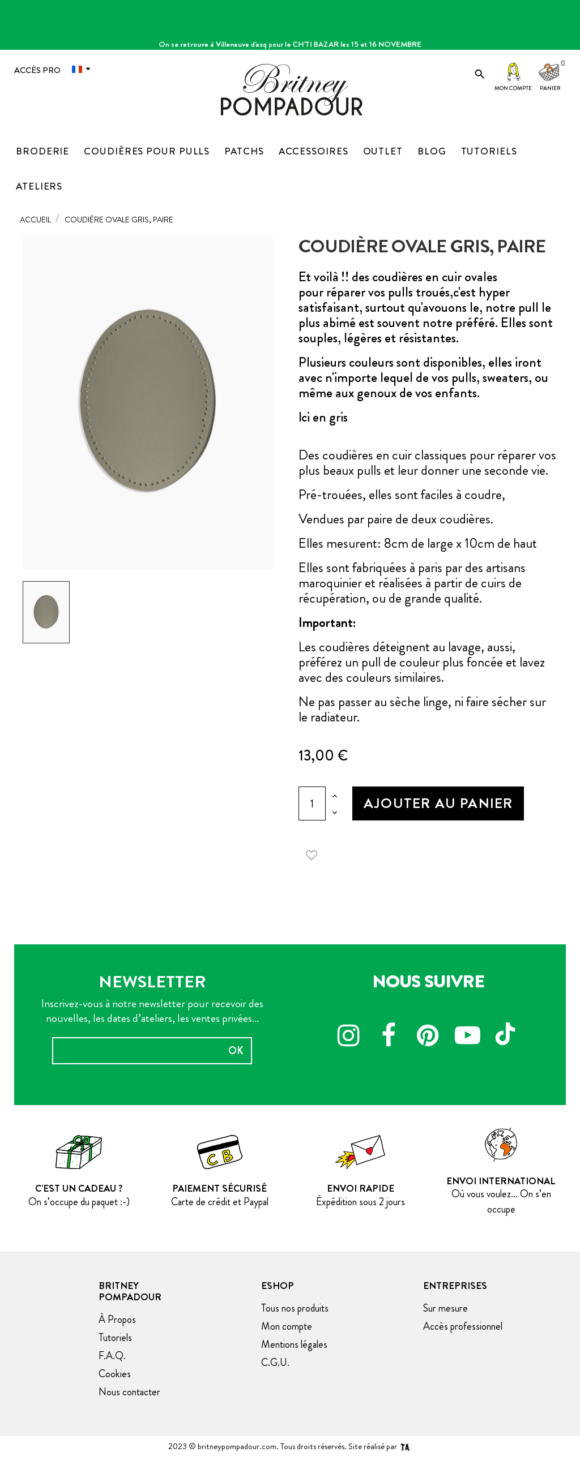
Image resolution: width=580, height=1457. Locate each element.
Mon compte (513, 88)
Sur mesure (445, 1308)
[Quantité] (312, 803)
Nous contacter (129, 1392)
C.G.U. (275, 1362)
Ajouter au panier (438, 803)
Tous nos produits (295, 1308)
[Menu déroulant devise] (84, 69)
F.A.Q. (112, 1355)
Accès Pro (37, 70)
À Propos (117, 1319)
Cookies (115, 1373)
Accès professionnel (462, 1326)
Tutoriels (115, 1337)
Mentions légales (294, 1344)
